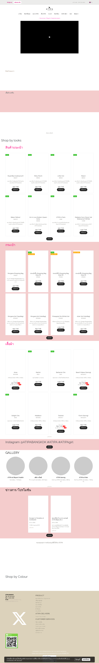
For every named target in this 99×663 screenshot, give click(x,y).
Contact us (39, 632)
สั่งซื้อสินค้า (15, 189)
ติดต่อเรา (76, 14)
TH (90, 2)
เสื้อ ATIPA (43, 14)
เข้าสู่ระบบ (9, 2)
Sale (71, 14)
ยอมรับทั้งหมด (86, 659)
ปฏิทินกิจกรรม (39, 630)
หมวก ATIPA (36, 14)
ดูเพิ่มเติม (49, 238)
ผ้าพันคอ (38, 609)
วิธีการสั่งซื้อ (39, 622)
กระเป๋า (50, 14)
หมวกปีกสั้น (39, 604)
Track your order (41, 626)
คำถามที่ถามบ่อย (40, 628)
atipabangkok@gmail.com (11, 601)
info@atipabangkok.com (15, 599)
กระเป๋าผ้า (38, 611)
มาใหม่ (20, 14)
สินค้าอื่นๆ (56, 14)
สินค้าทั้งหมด (27, 14)
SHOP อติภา (64, 14)
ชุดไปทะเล (38, 602)
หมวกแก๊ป (38, 606)
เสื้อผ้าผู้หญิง (39, 600)
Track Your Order (41, 616)
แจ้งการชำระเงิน (40, 624)
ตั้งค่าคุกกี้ (77, 659)
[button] (81, 13)
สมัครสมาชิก (17, 2)
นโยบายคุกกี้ (19, 660)
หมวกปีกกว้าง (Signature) (43, 598)
